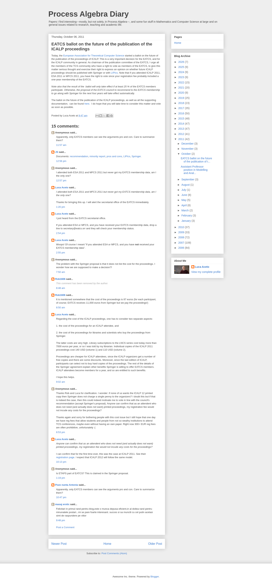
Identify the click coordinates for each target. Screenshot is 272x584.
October (186, 153)
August (185, 184)
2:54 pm (60, 233)
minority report (97, 156)
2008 (181, 237)
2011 (181, 139)
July (184, 189)
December (187, 143)
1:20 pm (60, 206)
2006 (181, 247)
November (187, 148)
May (184, 200)
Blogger (154, 576)
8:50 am (60, 307)
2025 (181, 66)
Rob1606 (60, 279)
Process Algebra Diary (88, 14)
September (188, 179)
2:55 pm (60, 252)
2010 (181, 227)
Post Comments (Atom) (114, 553)
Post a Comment (65, 527)
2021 (181, 87)
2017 (181, 108)
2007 (181, 242)
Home (107, 543)
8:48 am (60, 288)
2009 (181, 232)
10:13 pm (61, 461)
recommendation (79, 156)
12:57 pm (61, 180)
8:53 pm (60, 432)
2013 (181, 128)
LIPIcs (114, 72)
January (186, 220)
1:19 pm (60, 477)
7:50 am (60, 272)
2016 (181, 113)
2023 (181, 77)
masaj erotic (62, 504)
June (184, 194)
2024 (181, 72)
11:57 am (61, 145)
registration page (65, 457)
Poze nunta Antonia (66, 484)
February (187, 215)
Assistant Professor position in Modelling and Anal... (194, 170)
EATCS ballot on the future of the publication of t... (196, 160)
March (185, 210)
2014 (181, 123)
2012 (181, 133)
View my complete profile (206, 271)
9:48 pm (60, 520)
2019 (181, 97)
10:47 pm (61, 497)
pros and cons (114, 156)
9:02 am (60, 381)
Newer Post (59, 543)
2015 (181, 118)
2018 (181, 103)
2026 (181, 61)
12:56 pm (61, 161)
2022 (181, 82)
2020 (181, 92)
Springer (136, 156)
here (86, 103)
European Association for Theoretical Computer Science (93, 55)
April (184, 205)
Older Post (155, 543)
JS (56, 152)
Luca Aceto (61, 187)
